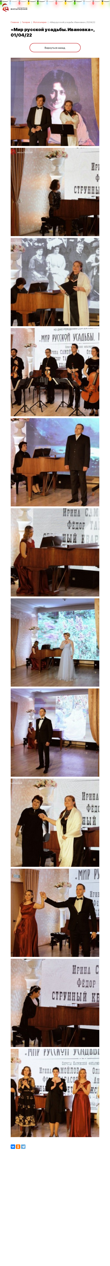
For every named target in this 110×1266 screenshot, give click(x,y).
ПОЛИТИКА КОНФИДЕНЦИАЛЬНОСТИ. (55, 1213)
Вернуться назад (55, 47)
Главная (15, 22)
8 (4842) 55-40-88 (55, 1248)
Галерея (26, 22)
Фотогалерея (40, 22)
